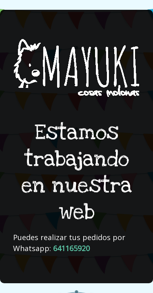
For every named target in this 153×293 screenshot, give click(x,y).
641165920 (71, 248)
